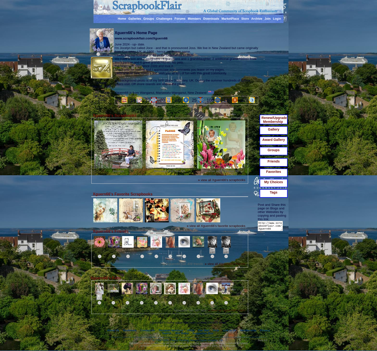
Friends (274, 161)
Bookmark (130, 330)
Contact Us (147, 330)
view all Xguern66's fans (226, 310)
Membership (248, 330)
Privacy (265, 330)
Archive (256, 18)
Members (194, 18)
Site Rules (181, 333)
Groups (148, 18)
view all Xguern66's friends (225, 264)
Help (216, 330)
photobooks (229, 346)
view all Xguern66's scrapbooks (221, 180)
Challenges (164, 18)
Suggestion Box (202, 333)
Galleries (134, 18)
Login (277, 18)
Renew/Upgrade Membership (274, 120)
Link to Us (229, 330)
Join (267, 18)
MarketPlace (230, 18)
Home (122, 18)
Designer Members (171, 330)
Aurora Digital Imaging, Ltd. (206, 340)
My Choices (273, 182)
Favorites (273, 172)
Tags (273, 192)
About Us (113, 330)
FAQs (191, 330)
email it (221, 174)
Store (245, 18)
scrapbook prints (209, 346)
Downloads (211, 18)
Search (166, 333)
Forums (180, 18)
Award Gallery (273, 140)
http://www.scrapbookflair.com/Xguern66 (271, 227)
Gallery (273, 129)
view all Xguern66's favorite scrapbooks (216, 226)
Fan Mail (203, 330)
